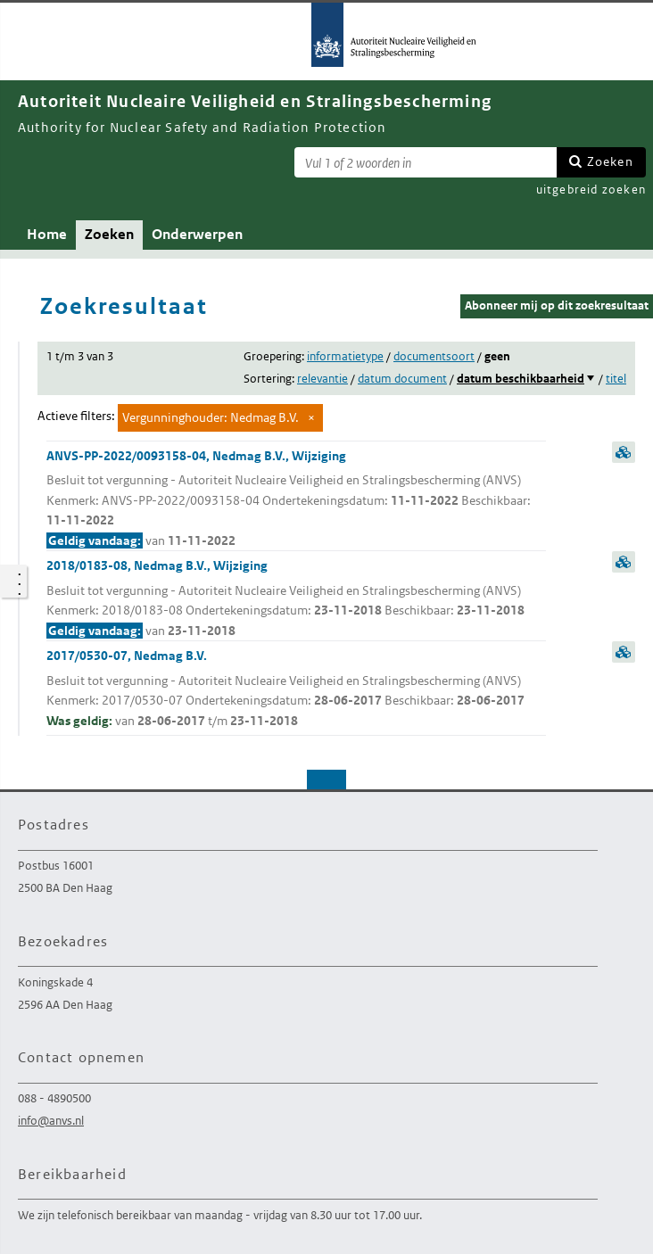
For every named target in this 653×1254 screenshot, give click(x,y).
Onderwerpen (197, 234)
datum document (402, 378)
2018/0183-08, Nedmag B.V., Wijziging (296, 598)
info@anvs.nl (51, 1120)
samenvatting (623, 452)
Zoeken (610, 161)
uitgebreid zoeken (591, 189)
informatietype (345, 356)
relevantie (322, 378)
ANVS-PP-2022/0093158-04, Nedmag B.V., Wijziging (296, 499)
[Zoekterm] (425, 162)
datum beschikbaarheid (520, 378)
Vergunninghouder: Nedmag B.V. (210, 417)
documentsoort (434, 356)
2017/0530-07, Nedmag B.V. (296, 689)
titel (616, 378)
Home (47, 234)
